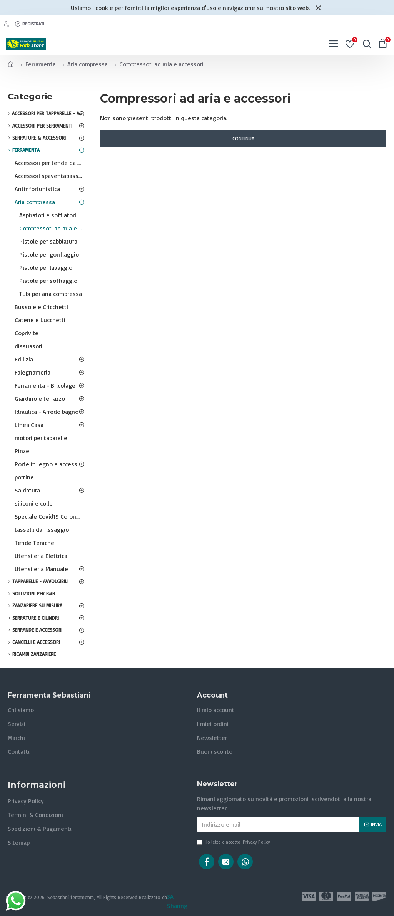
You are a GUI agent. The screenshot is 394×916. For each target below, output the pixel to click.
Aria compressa (87, 64)
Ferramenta (40, 64)
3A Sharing (177, 900)
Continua (243, 138)
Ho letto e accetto (234, 842)
